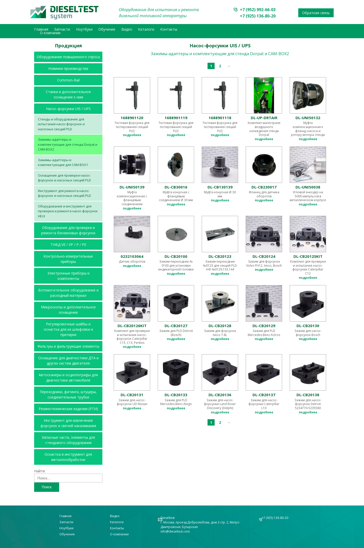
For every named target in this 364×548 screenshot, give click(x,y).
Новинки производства (68, 68)
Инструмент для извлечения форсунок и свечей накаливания (68, 423)
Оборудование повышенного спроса (68, 56)
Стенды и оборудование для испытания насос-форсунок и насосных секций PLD (61, 124)
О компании (50, 32)
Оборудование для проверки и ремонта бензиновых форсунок (68, 230)
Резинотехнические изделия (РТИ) (68, 408)
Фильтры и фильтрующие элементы (68, 346)
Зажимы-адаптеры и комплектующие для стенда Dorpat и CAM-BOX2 (67, 144)
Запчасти (62, 29)
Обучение (106, 29)
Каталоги (146, 29)
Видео (126, 29)
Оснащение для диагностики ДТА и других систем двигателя (68, 360)
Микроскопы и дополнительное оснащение (68, 310)
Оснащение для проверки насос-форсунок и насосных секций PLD (64, 178)
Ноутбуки (84, 29)
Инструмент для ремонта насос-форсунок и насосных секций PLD (64, 193)
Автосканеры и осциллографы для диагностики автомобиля (68, 377)
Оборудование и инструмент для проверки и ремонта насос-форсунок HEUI (68, 211)
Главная (41, 29)
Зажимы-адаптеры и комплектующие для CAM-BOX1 (63, 162)
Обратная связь (316, 12)
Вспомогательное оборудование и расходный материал (68, 293)
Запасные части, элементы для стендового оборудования (68, 440)
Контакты (168, 29)
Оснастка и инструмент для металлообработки (68, 457)
